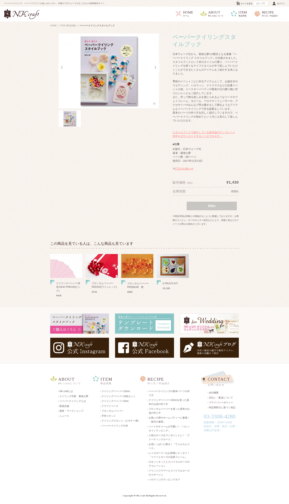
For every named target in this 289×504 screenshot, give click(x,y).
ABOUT (211, 13)
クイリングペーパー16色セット (118, 396)
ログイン (281, 3)
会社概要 (214, 392)
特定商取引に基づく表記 (222, 407)
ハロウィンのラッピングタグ (164, 479)
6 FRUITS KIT (170, 283)
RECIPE (266, 13)
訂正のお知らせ (184, 168)
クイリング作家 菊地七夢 (73, 396)
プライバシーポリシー (221, 402)
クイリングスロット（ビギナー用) (120, 420)
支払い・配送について (221, 397)
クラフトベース (110, 406)
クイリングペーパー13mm (116, 391)
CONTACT (223, 382)
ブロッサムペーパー (112, 411)
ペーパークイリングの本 (115, 425)
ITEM (238, 13)
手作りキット (109, 416)
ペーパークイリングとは (72, 401)
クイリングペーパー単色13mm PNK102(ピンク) (68, 287)
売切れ (235, 191)
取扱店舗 (64, 406)
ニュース (64, 416)
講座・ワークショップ (71, 411)
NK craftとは (66, 391)
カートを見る (252, 2)
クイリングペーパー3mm (115, 401)
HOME (184, 13)
